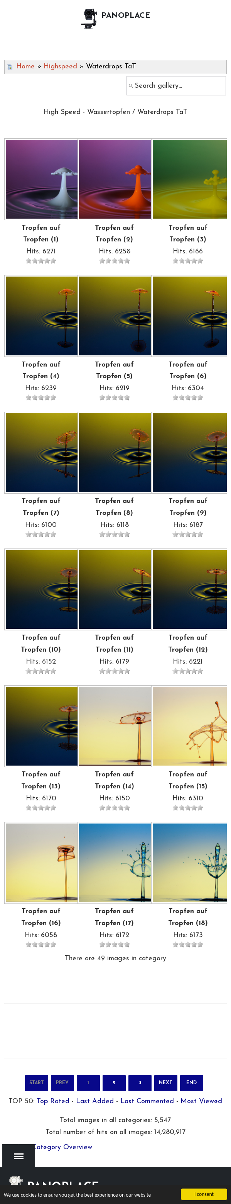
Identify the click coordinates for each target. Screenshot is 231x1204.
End (191, 1083)
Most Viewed (201, 1101)
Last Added (95, 1101)
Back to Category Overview (49, 1147)
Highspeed (60, 66)
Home (25, 66)
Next (165, 1083)
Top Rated (53, 1101)
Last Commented (147, 1101)
